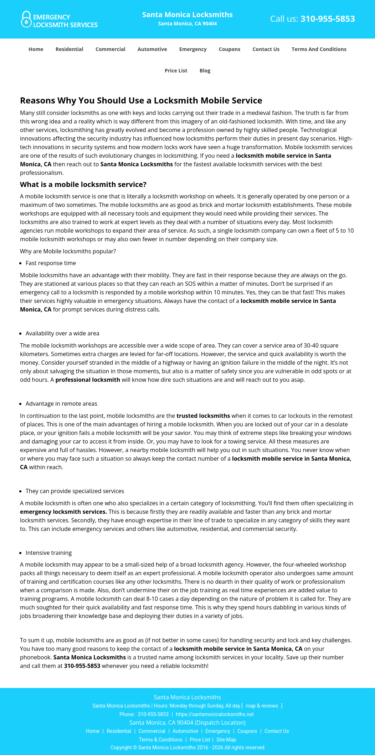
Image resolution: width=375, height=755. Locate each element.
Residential (69, 49)
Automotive (152, 49)
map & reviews (262, 706)
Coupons (229, 49)
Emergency (193, 49)
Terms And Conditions (319, 49)
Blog (205, 70)
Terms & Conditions (161, 740)
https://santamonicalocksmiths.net (215, 714)
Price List (176, 70)
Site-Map (226, 740)
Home (36, 49)
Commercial (110, 49)
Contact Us (265, 49)
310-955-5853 (327, 18)
